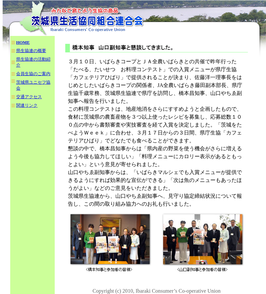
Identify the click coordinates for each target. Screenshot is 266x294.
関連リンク (27, 105)
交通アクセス (29, 96)
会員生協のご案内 (33, 73)
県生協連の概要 (31, 50)
